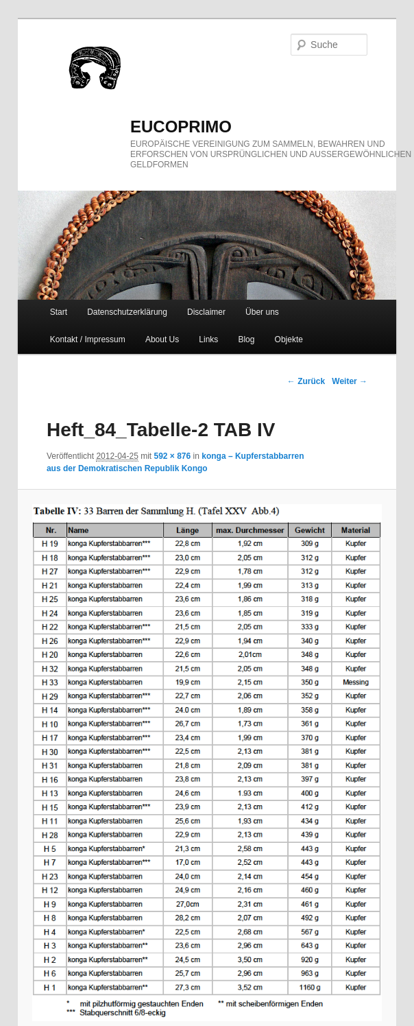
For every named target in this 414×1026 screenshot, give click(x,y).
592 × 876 (172, 456)
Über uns (262, 312)
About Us (162, 339)
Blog (246, 339)
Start (58, 312)
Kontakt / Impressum (87, 339)
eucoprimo (181, 126)
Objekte (289, 339)
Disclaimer (206, 312)
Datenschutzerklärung (127, 312)
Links (208, 339)
